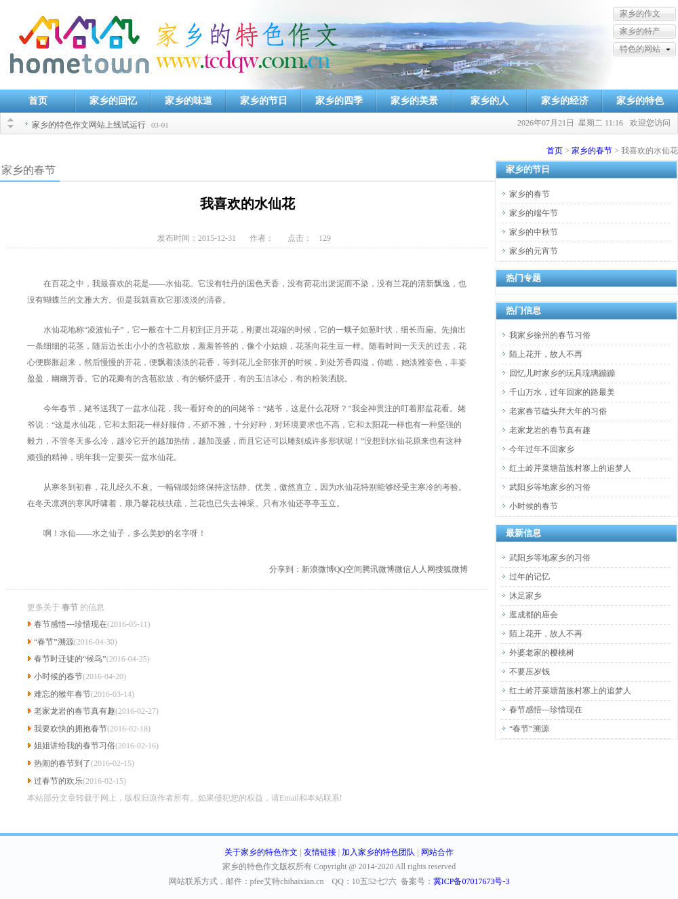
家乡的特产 (640, 31)
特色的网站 (640, 49)
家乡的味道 (188, 101)
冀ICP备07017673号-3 (471, 881)
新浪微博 (318, 569)
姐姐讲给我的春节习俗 (74, 745)
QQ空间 (348, 569)
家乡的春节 (592, 150)
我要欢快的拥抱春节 (70, 728)
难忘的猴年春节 (62, 694)
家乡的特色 (640, 101)
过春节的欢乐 (58, 781)
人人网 (423, 569)
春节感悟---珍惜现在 (70, 624)
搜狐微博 (451, 569)
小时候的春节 (58, 676)
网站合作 (437, 852)
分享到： (285, 569)
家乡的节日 (263, 101)
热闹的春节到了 (62, 763)
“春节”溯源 (54, 642)
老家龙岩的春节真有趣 (74, 711)
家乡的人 (490, 101)
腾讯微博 (378, 569)
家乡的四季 (339, 101)
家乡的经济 (565, 101)
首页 (37, 101)
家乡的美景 (414, 101)
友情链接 (320, 852)
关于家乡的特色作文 (261, 852)
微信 (403, 569)
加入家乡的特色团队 (378, 852)
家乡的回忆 (113, 101)
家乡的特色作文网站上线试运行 (89, 125)
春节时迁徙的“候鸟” (70, 659)
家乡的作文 (640, 13)
